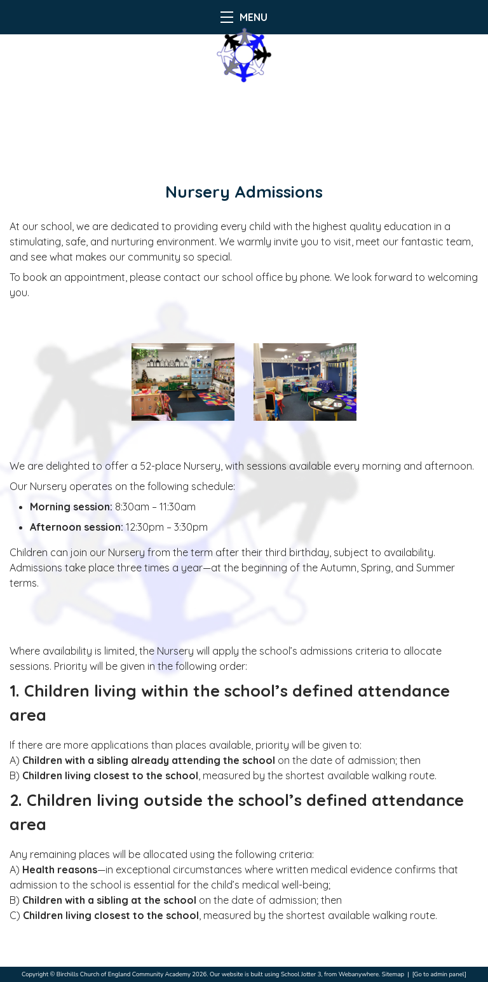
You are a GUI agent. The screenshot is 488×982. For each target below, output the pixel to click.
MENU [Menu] (244, 17)
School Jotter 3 (301, 974)
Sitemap (393, 974)
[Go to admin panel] (439, 974)
